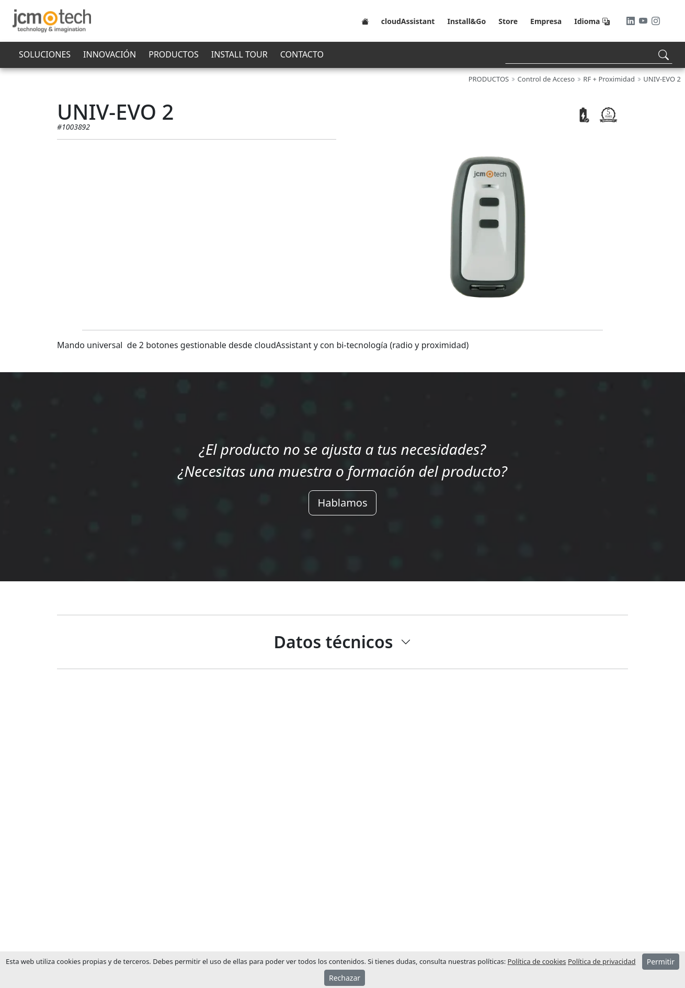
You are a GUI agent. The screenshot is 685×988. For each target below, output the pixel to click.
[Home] (365, 21)
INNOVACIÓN (109, 54)
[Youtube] (644, 21)
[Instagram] (656, 21)
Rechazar (344, 978)
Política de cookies (537, 961)
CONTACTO (302, 54)
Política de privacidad (602, 961)
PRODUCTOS (173, 54)
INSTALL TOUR (239, 54)
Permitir (661, 962)
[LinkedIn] (631, 21)
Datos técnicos (333, 641)
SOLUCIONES (45, 54)
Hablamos (342, 503)
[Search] (588, 54)
